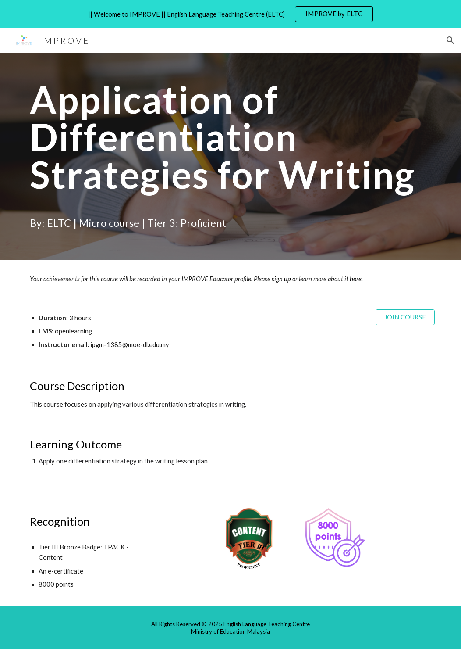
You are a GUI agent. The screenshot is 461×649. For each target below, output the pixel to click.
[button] (450, 40)
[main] (230, 156)
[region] (230, 14)
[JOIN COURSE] (405, 317)
